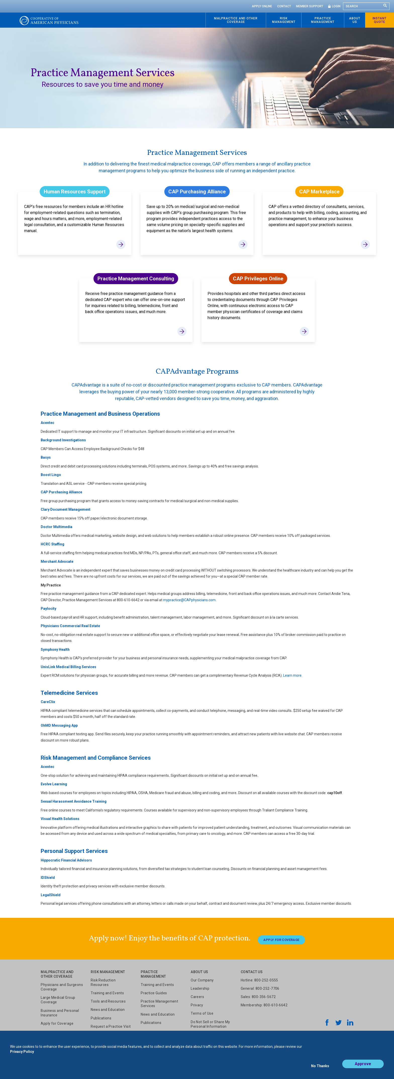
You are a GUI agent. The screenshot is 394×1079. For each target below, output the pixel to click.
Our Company (202, 978)
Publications (101, 1016)
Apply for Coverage (57, 1021)
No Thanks (320, 1068)
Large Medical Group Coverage (58, 997)
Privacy (197, 1003)
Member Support (309, 6)
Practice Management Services (159, 1001)
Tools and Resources (108, 999)
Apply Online (262, 6)
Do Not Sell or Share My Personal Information (210, 1021)
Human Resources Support (75, 192)
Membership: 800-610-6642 (264, 1003)
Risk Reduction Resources (103, 980)
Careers (197, 994)
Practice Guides (154, 990)
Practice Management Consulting (135, 279)
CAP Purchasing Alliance (197, 192)
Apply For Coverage (281, 937)
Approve (363, 1068)
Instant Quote (380, 20)
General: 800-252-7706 (260, 986)
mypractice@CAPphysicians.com (189, 600)
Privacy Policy (22, 1056)
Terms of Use (202, 1011)
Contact (284, 6)
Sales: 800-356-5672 (258, 994)
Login (336, 6)
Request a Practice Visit (111, 1024)
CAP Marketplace (319, 192)
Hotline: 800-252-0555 (259, 978)
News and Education (108, 1007)
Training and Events (107, 990)
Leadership (200, 986)
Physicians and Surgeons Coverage (62, 984)
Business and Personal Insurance (60, 1010)
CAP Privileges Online (258, 279)
